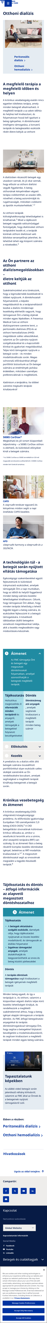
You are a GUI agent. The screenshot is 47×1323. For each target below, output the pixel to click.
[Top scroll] (29, 1171)
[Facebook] (6, 1191)
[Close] (44, 1270)
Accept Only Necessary (23, 1310)
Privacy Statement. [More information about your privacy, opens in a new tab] (22, 1298)
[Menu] (8, 3)
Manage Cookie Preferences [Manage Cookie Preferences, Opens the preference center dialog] (23, 1303)
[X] (15, 1191)
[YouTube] (24, 1191)
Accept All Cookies (23, 1318)
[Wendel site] (15, 1235)
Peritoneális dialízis (21, 58)
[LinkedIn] (33, 1191)
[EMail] (6, 1199)
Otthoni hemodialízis (22, 67)
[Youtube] (9, 1249)
